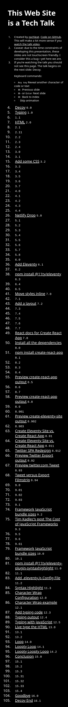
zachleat (34, 37)
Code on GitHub (51, 37)
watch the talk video (27, 44)
